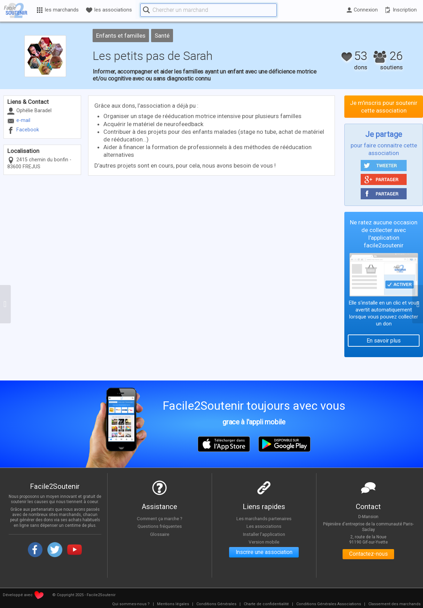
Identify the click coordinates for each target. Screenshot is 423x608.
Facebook (27, 130)
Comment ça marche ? (159, 518)
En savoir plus (384, 340)
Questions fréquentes (159, 526)
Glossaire (159, 534)
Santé (162, 35)
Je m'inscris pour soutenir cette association (383, 106)
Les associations (263, 526)
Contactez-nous (368, 554)
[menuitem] (131, 604)
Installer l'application (264, 534)
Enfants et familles (121, 35)
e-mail (23, 120)
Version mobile (264, 542)
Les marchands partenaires (264, 518)
